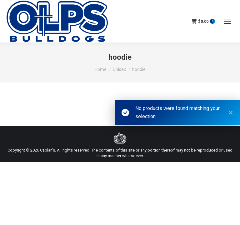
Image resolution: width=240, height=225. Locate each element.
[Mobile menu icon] (227, 21)
